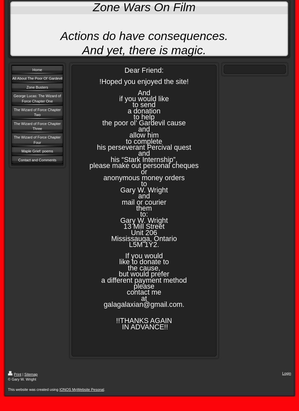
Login (286, 373)
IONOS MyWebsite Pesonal (81, 389)
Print (14, 374)
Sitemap (31, 374)
